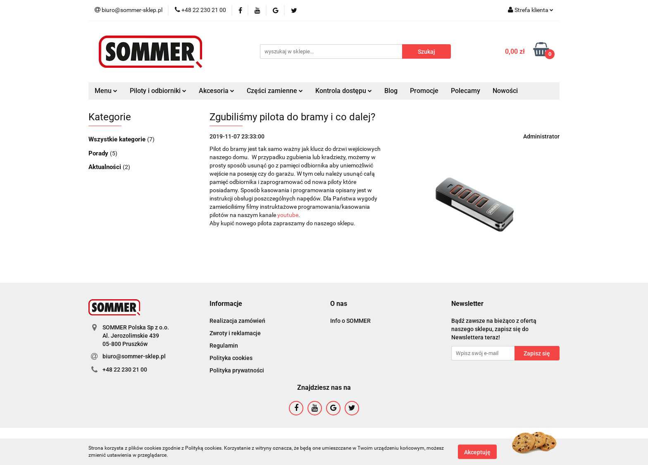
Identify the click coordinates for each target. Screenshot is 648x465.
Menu (106, 91)
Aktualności (105, 167)
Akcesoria (216, 91)
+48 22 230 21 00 (124, 369)
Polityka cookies (231, 358)
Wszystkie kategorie (117, 139)
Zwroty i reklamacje (235, 333)
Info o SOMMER (350, 320)
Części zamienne (275, 91)
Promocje (424, 91)
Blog (391, 91)
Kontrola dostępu (343, 91)
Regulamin (224, 345)
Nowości (505, 91)
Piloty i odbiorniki (158, 91)
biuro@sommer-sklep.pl (134, 356)
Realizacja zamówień (237, 320)
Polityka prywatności (237, 370)
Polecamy (465, 91)
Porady (99, 153)
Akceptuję (477, 451)
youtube (287, 215)
